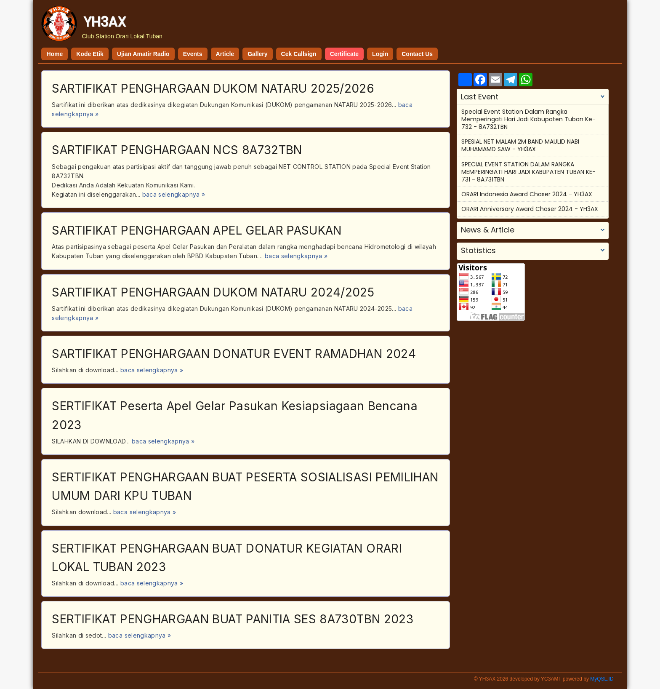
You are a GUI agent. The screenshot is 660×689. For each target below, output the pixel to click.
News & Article (487, 230)
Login (380, 54)
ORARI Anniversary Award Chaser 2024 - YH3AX (529, 209)
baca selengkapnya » (173, 194)
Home (54, 54)
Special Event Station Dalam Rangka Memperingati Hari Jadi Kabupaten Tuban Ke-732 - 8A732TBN (528, 119)
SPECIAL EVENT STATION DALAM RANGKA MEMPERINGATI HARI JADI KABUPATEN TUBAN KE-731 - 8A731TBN (528, 172)
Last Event (479, 96)
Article (225, 54)
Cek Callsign (299, 54)
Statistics (478, 250)
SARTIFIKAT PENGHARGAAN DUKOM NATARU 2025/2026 (213, 88)
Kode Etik (90, 54)
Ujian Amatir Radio (143, 54)
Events (192, 54)
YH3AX (104, 21)
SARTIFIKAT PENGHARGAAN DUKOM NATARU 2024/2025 (213, 292)
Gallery (257, 54)
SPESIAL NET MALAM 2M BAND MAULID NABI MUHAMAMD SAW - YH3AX (520, 145)
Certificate (344, 54)
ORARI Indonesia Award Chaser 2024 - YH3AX (526, 194)
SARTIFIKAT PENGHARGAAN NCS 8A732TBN (177, 150)
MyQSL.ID (601, 679)
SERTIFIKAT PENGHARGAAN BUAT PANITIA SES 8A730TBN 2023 (232, 619)
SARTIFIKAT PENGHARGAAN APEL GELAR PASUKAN (196, 230)
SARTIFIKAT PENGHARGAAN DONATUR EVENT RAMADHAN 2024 (234, 354)
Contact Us (417, 54)
